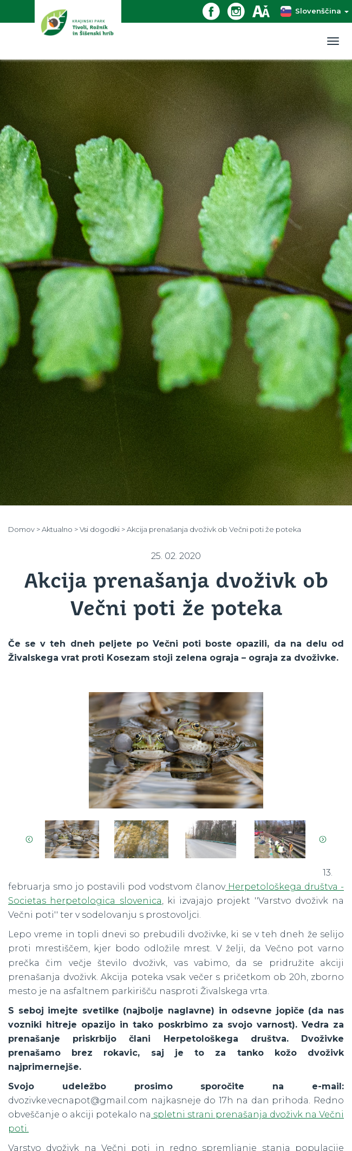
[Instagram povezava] (239, 10)
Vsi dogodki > (102, 529)
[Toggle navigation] (333, 41)
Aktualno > (60, 529)
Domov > (24, 529)
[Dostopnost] (264, 10)
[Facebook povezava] (215, 10)
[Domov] (78, 29)
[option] (176, 750)
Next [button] (322, 839)
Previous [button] (29, 839)
